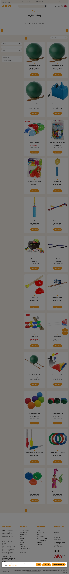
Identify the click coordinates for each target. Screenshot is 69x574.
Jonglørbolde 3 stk (57, 414)
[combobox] (29, 6)
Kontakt (22, 542)
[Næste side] (32, 38)
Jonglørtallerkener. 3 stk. (34, 491)
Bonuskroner (23, 552)
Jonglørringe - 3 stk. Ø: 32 (57, 452)
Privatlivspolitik (23, 532)
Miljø (21, 536)
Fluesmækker (57, 336)
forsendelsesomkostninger (33, 570)
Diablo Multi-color (57, 297)
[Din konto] (58, 6)
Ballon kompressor (57, 104)
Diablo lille (35, 297)
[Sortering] (59, 38)
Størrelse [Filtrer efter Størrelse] (11, 47)
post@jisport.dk (58, 539)
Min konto (22, 544)
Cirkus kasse (34, 259)
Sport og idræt (40, 536)
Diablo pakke (34, 336)
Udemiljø (39, 542)
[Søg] (44, 6)
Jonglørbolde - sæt (34, 414)
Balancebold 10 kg (34, 65)
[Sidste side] (35, 38)
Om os (21, 540)
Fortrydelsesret (23, 534)
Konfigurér (47, 564)
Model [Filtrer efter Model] (11, 43)
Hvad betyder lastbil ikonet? (25, 549)
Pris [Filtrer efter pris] (11, 50)
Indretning (39, 544)
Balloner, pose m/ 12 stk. (34, 181)
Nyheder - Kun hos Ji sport (42, 533)
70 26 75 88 (57, 537)
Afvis (39, 564)
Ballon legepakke (34, 143)
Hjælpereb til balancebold (34, 375)
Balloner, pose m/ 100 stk (57, 143)
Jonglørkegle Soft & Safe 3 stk (34, 452)
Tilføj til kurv (35, 75)
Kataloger (22, 538)
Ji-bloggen (22, 546)
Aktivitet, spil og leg (42, 538)
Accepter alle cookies (59, 564)
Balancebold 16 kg (57, 65)
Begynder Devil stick (57, 220)
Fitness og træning (41, 540)
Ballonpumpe (57, 181)
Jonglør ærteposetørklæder (57, 375)
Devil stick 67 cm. (58, 259)
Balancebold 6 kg (34, 104)
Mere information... (13, 565)
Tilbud (38, 530)
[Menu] (54, 6)
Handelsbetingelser (24, 530)
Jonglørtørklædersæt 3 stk (57, 491)
